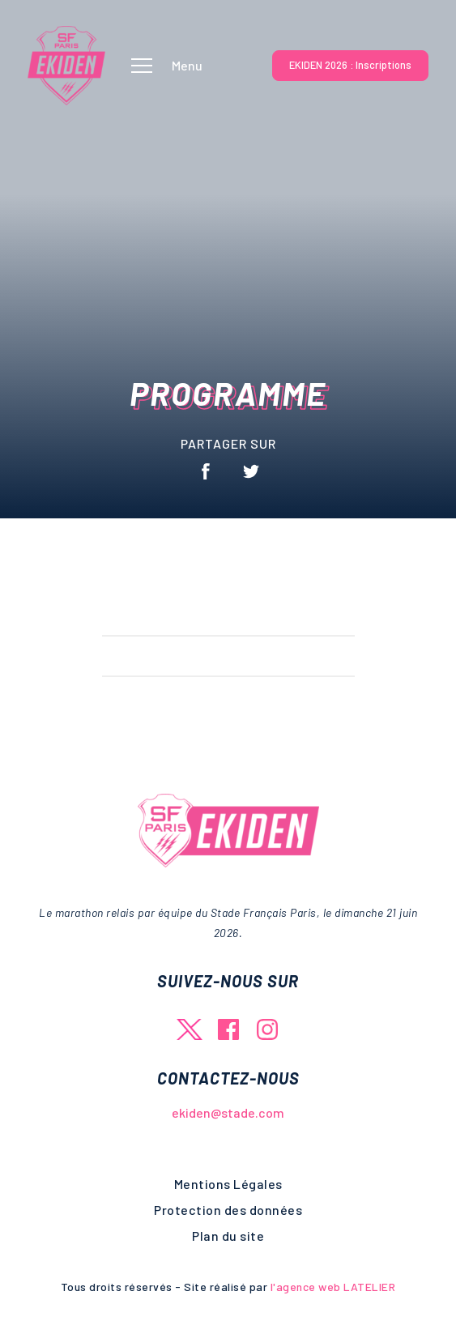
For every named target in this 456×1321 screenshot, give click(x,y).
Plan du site (228, 1235)
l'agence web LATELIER (331, 1286)
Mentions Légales (228, 1183)
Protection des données (228, 1209)
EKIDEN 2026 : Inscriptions (350, 64)
